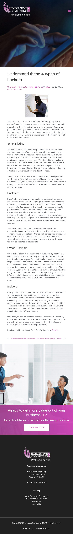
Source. (55, 330)
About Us (36, 504)
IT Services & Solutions (36, 498)
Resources (36, 501)
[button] (69, 10)
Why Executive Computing (36, 496)
